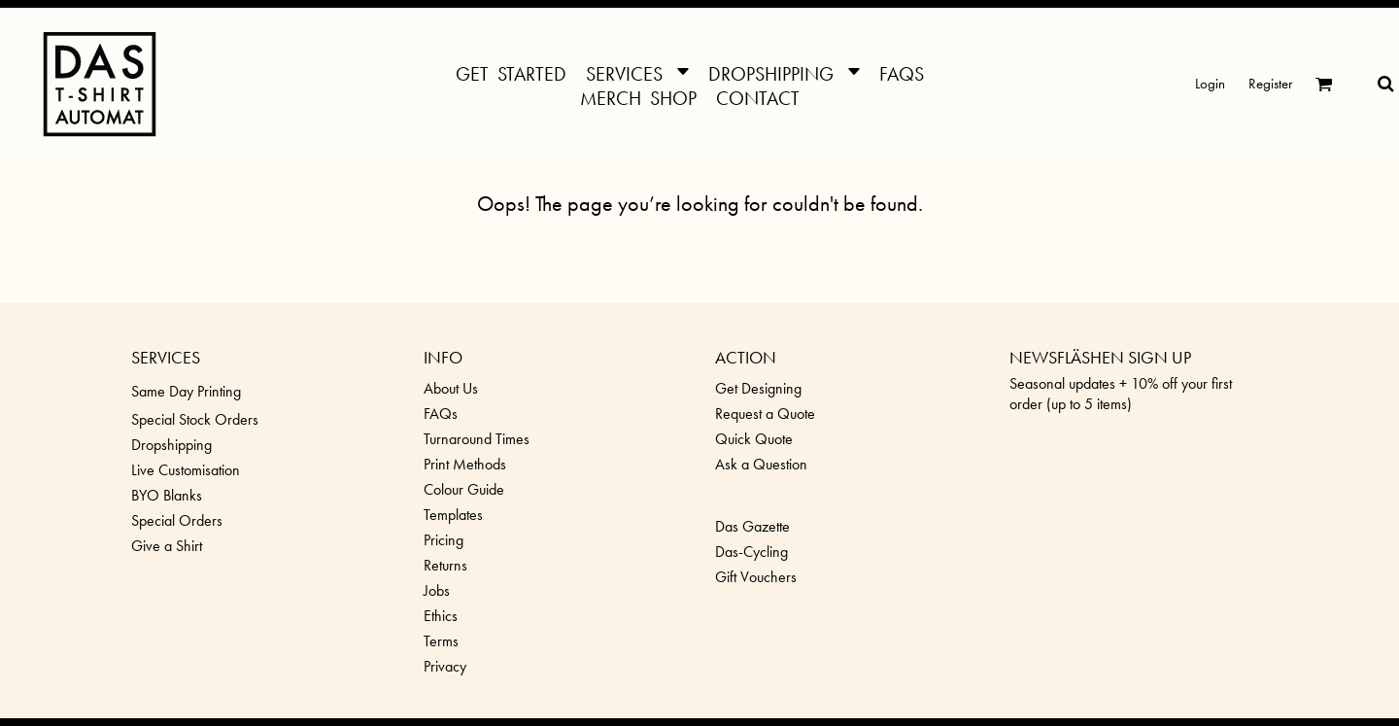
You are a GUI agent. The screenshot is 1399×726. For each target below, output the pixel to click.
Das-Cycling (751, 551)
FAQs (441, 413)
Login (1210, 83)
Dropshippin (167, 444)
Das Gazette (752, 526)
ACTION (745, 357)
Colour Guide (464, 489)
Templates (453, 514)
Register (1270, 83)
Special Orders (176, 520)
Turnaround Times (476, 439)
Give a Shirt (166, 546)
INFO (443, 357)
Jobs (437, 590)
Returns (445, 565)
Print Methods (465, 464)
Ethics (441, 615)
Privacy (445, 666)
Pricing (443, 540)
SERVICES (165, 357)
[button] (637, 71)
